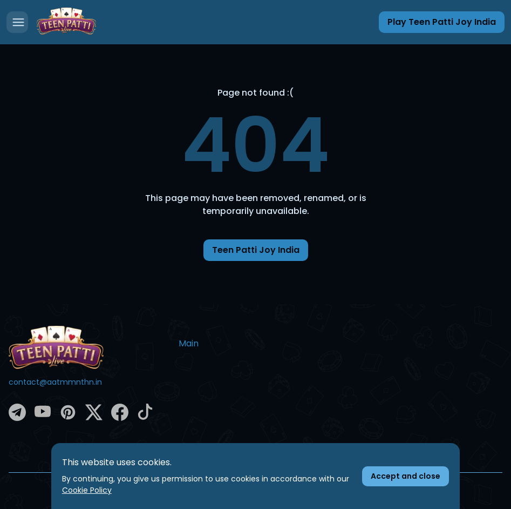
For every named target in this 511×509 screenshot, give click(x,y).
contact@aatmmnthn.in (55, 382)
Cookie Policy (87, 490)
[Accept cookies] (405, 476)
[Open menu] (17, 22)
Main (189, 343)
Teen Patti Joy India (255, 250)
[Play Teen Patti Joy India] (442, 22)
